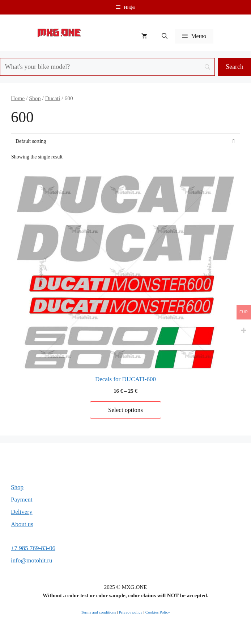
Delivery (21, 511)
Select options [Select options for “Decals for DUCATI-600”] (125, 410)
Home (18, 98)
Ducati (52, 98)
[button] (164, 36)
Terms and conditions (98, 612)
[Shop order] (125, 141)
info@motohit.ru (31, 560)
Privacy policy (130, 612)
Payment (22, 499)
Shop (35, 98)
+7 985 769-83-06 (33, 548)
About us (22, 524)
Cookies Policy (157, 612)
